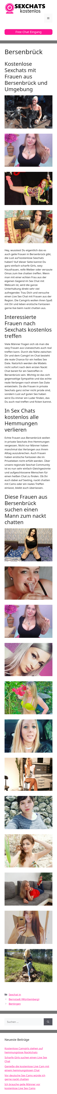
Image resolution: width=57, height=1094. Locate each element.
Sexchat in (15, 994)
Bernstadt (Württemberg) (24, 999)
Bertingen (15, 1003)
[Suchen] (48, 1022)
